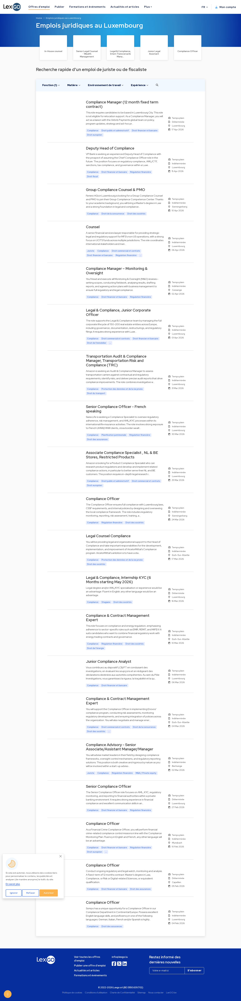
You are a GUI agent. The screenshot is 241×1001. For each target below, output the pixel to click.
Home (39, 18)
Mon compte (225, 7)
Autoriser (49, 892)
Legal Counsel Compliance (108, 536)
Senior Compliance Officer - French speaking (116, 409)
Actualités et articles (125, 6)
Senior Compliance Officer (108, 786)
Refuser (30, 892)
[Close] (60, 856)
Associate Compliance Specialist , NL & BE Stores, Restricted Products (122, 454)
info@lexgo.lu (120, 957)
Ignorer (14, 892)
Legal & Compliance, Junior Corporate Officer (118, 312)
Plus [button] (147, 6)
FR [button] (204, 7)
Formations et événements (87, 6)
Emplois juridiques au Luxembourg (63, 18)
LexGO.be (171, 992)
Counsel (93, 227)
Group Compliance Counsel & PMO (115, 189)
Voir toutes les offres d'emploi (87, 958)
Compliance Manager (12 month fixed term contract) (122, 104)
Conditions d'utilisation (96, 992)
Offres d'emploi (39, 6)
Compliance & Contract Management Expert (117, 617)
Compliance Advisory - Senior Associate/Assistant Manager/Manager (119, 747)
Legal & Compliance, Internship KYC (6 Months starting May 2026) (118, 579)
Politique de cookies (72, 992)
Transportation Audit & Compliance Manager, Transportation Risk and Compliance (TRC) (116, 361)
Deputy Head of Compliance (110, 148)
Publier (59, 6)
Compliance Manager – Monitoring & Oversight (117, 270)
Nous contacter (156, 992)
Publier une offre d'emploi (90, 965)
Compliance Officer (103, 498)
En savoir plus (13, 884)
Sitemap (142, 992)
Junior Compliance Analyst (108, 661)
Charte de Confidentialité (122, 992)
